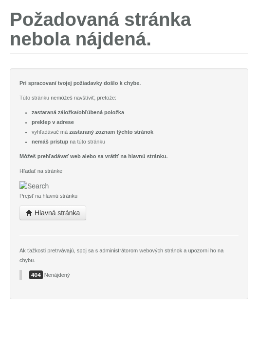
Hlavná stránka (53, 213)
